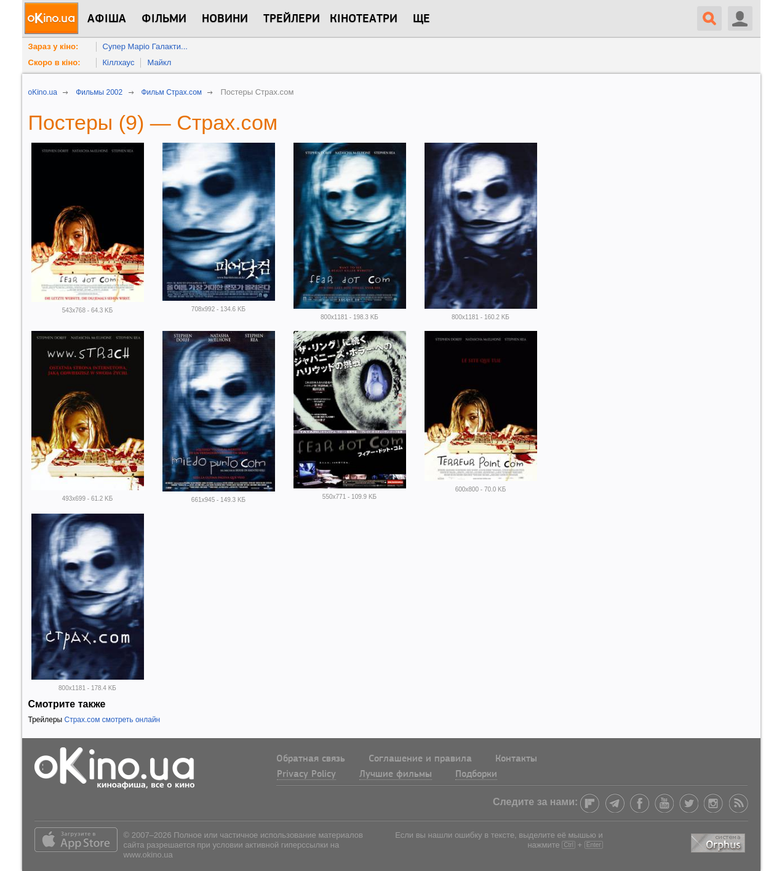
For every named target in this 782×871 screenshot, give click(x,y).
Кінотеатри (363, 19)
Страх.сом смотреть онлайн (113, 719)
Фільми (164, 19)
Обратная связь (310, 759)
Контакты (516, 759)
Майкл (159, 62)
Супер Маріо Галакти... (145, 46)
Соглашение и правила (420, 759)
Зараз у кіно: (53, 46)
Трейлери (291, 19)
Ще (421, 19)
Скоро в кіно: (54, 62)
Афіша (106, 19)
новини (225, 19)
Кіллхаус (119, 62)
